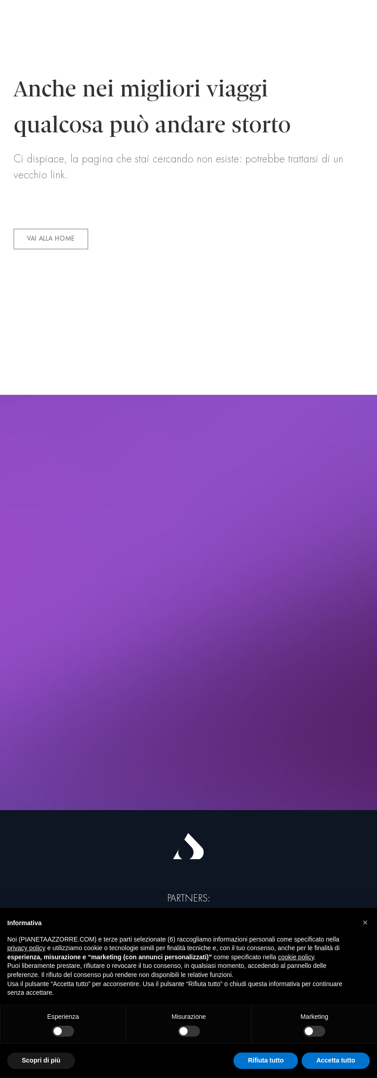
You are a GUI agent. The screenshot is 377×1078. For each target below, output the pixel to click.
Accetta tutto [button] (335, 1060)
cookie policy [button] (296, 957)
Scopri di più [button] (41, 1060)
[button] (365, 922)
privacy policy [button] (26, 948)
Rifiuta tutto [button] (266, 1060)
